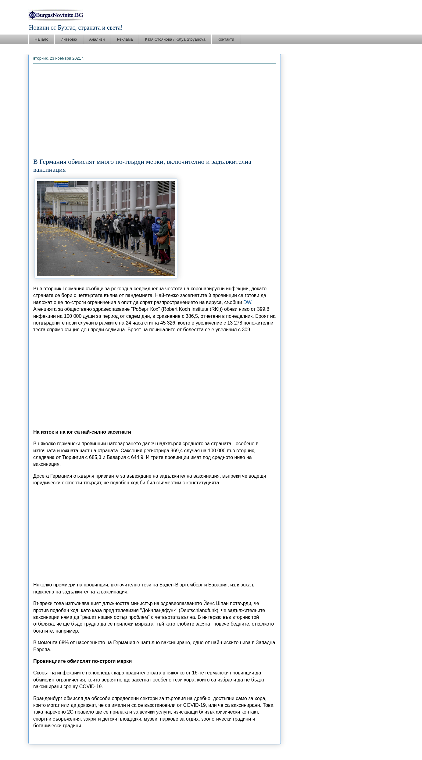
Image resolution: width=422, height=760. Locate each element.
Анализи (97, 39)
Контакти (226, 39)
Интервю (69, 39)
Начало (41, 39)
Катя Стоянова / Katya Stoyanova (175, 39)
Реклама (125, 39)
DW (247, 302)
